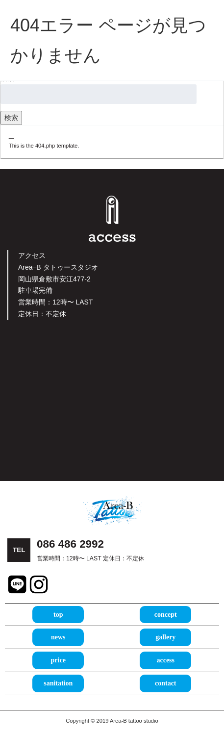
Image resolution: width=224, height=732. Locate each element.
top (58, 614)
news (58, 637)
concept (165, 614)
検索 (11, 118)
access (165, 660)
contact (165, 683)
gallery (165, 637)
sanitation (58, 683)
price (58, 660)
